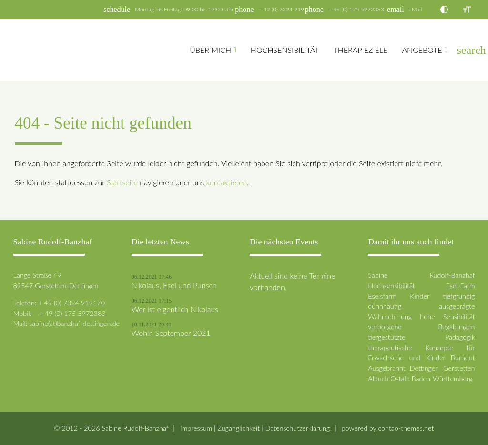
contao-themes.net (406, 428)
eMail (415, 9)
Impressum (196, 428)
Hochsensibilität (285, 49)
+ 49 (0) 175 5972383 (356, 9)
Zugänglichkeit (238, 428)
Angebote (422, 49)
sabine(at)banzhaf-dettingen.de (74, 323)
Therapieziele (360, 49)
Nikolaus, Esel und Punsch (174, 285)
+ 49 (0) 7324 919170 (286, 9)
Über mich (210, 49)
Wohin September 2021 (171, 333)
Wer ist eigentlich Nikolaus (175, 309)
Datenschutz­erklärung (297, 428)
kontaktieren (226, 182)
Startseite (122, 182)
